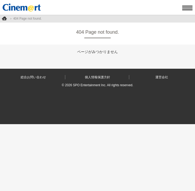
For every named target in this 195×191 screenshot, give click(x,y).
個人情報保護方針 (97, 77)
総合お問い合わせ (33, 77)
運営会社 (161, 77)
